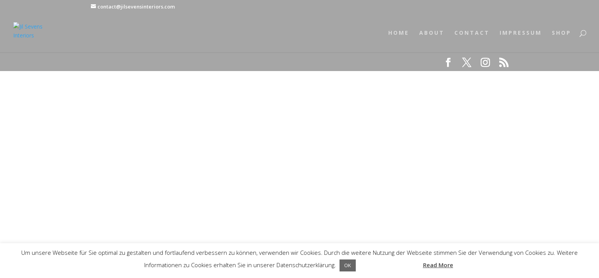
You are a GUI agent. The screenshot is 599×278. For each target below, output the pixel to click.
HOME (398, 33)
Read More (438, 265)
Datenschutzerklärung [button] (389, 265)
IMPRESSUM (521, 33)
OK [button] (347, 265)
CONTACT (472, 33)
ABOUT (431, 33)
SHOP (561, 33)
